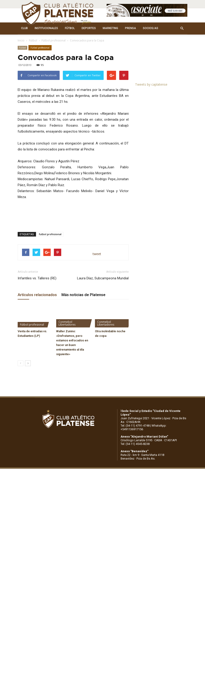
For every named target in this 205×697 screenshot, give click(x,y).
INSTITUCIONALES (46, 28)
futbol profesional (50, 234)
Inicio (21, 40)
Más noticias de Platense (83, 294)
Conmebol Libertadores (66, 323)
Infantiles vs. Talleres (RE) (37, 278)
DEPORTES (89, 28)
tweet (97, 254)
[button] (181, 28)
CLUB (24, 28)
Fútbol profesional (54, 40)
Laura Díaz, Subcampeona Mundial (103, 278)
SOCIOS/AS (150, 28)
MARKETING (110, 28)
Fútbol (33, 40)
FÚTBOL (70, 28)
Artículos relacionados (37, 294)
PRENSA (130, 28)
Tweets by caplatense (151, 84)
